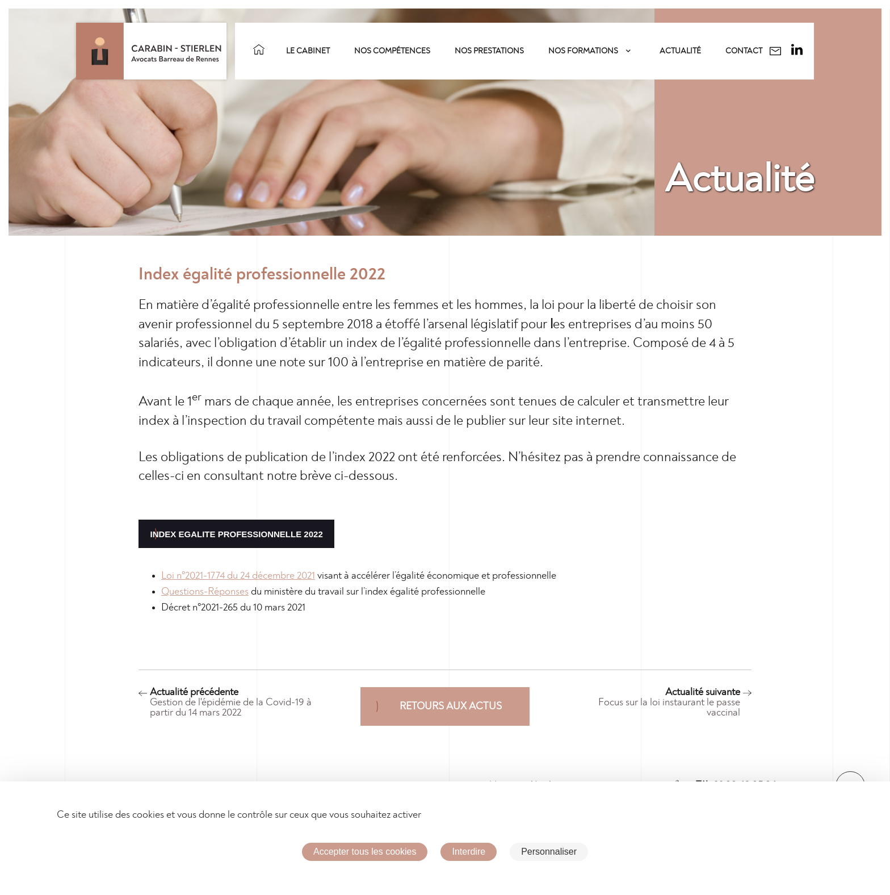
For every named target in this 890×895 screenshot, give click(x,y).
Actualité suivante (655, 702)
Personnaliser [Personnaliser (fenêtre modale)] (549, 851)
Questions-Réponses (205, 592)
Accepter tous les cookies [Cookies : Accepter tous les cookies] (364, 851)
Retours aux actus (451, 706)
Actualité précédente (235, 702)
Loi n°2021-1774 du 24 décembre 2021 (238, 576)
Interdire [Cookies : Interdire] (468, 851)
